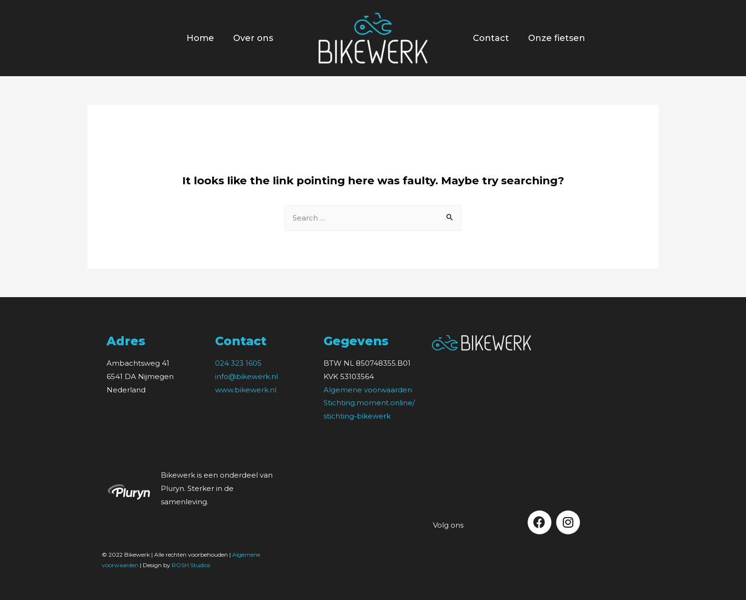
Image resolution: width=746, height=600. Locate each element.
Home (200, 38)
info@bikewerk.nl (246, 376)
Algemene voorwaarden (368, 389)
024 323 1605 (238, 363)
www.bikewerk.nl (245, 389)
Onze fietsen (556, 38)
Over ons (253, 38)
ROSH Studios (191, 565)
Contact (491, 38)
